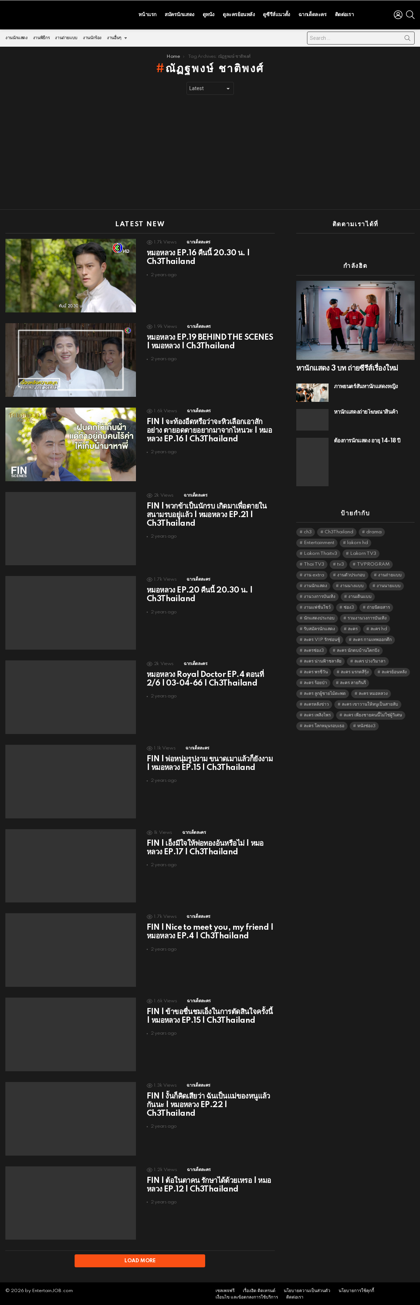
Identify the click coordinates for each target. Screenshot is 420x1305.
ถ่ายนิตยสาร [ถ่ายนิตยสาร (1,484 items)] (378, 605)
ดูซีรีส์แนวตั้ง (276, 14)
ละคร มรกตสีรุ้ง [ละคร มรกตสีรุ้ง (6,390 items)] (355, 670)
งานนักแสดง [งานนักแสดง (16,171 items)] (315, 584)
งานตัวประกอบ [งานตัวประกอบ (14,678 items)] (351, 573)
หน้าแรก (147, 14)
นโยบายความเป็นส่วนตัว (307, 1289)
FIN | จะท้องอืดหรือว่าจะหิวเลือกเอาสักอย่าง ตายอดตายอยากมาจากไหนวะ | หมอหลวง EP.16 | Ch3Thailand (209, 428)
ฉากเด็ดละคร (312, 14)
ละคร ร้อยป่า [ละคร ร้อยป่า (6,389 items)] (315, 681)
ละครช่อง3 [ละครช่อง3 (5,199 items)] (314, 648)
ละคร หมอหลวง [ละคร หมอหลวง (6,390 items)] (373, 691)
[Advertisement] (210, 150)
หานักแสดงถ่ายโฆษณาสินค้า (366, 410)
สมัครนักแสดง (179, 14)
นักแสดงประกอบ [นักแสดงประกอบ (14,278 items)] (319, 616)
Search (407, 38)
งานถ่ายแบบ (66, 36)
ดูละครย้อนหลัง (239, 14)
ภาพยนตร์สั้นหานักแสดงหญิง (366, 385)
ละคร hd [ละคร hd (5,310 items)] (379, 627)
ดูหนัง (208, 14)
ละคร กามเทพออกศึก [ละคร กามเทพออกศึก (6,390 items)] (372, 638)
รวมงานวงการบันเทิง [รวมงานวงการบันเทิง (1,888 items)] (367, 616)
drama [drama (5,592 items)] (374, 530)
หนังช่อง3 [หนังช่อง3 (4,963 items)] (366, 724)
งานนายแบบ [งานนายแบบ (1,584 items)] (389, 584)
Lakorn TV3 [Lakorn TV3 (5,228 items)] (363, 551)
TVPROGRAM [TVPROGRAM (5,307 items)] (373, 562)
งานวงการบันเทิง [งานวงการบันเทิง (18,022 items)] (319, 595)
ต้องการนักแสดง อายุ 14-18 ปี (367, 439)
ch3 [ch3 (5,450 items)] (308, 530)
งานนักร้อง (92, 36)
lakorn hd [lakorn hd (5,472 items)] (357, 541)
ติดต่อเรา (344, 14)
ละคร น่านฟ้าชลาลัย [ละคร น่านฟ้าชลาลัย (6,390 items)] (322, 659)
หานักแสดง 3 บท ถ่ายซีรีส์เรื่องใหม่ (347, 367)
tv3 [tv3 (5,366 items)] (340, 562)
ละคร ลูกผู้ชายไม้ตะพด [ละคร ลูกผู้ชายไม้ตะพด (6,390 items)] (325, 691)
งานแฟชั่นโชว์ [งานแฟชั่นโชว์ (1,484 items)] (317, 605)
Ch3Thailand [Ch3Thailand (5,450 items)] (339, 530)
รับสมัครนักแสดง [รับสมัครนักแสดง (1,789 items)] (319, 627)
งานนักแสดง (16, 36)
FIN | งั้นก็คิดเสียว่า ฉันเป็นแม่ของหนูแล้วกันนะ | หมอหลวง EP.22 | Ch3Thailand (208, 1103)
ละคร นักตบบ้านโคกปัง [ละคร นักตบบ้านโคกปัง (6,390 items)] (358, 648)
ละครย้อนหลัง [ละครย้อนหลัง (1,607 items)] (394, 670)
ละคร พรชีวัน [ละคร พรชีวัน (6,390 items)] (316, 670)
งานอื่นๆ (114, 38)
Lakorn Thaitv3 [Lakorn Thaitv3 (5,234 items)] (320, 551)
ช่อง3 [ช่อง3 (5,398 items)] (349, 605)
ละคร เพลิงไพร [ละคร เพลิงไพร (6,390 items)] (317, 713)
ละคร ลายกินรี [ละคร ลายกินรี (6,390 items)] (353, 681)
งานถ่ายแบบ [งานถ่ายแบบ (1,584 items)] (390, 573)
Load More (140, 1259)
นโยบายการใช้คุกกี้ (356, 1289)
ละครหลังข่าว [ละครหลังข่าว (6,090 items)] (316, 702)
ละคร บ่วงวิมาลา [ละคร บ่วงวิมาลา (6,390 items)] (370, 659)
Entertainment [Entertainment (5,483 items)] (319, 541)
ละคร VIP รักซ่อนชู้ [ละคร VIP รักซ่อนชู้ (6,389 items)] (322, 638)
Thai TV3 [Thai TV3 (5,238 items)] (314, 562)
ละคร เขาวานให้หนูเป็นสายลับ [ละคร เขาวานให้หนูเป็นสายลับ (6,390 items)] (370, 702)
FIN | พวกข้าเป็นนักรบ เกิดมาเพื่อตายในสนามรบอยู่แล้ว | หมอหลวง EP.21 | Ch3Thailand (207, 512)
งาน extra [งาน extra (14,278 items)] (314, 573)
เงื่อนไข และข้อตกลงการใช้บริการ (247, 1296)
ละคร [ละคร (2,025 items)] (353, 627)
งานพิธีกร (41, 36)
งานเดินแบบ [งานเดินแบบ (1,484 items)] (360, 595)
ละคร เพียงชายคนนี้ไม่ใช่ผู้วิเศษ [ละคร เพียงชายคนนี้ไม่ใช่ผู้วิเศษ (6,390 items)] (373, 713)
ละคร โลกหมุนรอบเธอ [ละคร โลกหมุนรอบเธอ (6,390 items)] (324, 724)
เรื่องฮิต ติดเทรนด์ (259, 1289)
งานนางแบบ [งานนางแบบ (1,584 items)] (352, 584)
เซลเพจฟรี (225, 1289)
